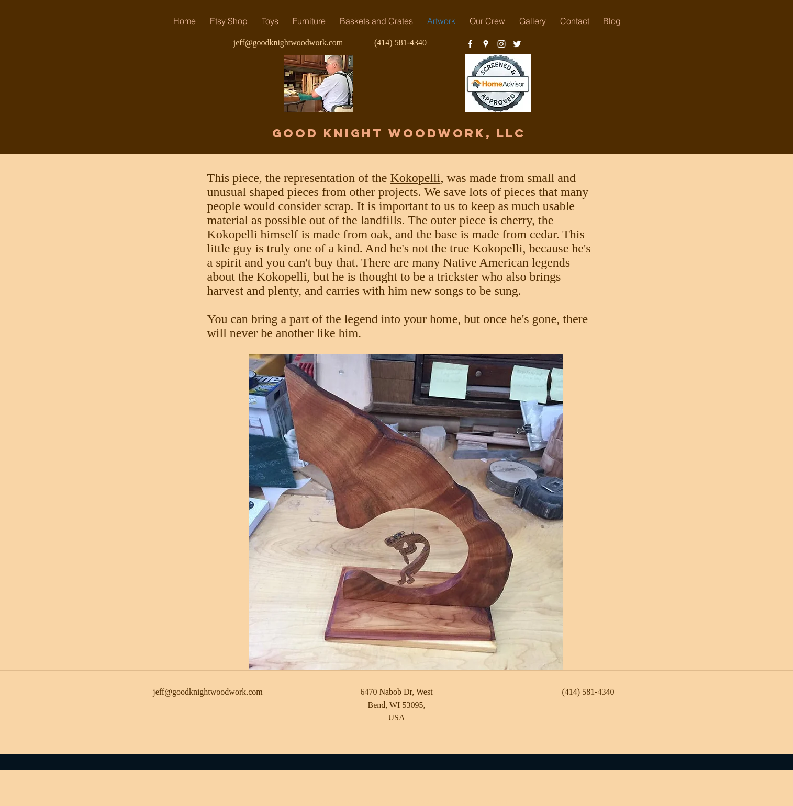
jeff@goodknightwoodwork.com (288, 42)
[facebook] (470, 44)
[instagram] (501, 44)
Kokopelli (415, 178)
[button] (309, 21)
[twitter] (517, 44)
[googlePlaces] (486, 44)
